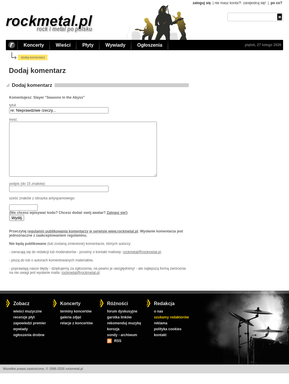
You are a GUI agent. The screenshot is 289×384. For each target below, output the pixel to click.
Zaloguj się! (117, 223)
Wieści (63, 45)
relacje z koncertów (76, 334)
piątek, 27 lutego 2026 (263, 45)
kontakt (160, 346)
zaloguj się (202, 3)
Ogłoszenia (149, 45)
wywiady (20, 340)
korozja (113, 340)
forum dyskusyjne (122, 322)
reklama (160, 334)
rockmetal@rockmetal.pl (142, 263)
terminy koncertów (76, 322)
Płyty (87, 45)
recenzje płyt (24, 328)
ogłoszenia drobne (29, 346)
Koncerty (34, 45)
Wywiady (115, 45)
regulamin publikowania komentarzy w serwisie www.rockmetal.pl (82, 242)
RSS (117, 351)
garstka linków (119, 328)
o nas (158, 322)
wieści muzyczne (27, 322)
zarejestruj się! (254, 3)
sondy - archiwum (122, 346)
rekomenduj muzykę (124, 334)
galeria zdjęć (70, 328)
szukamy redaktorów (171, 328)
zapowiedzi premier (29, 334)
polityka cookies (167, 340)
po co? (276, 3)
